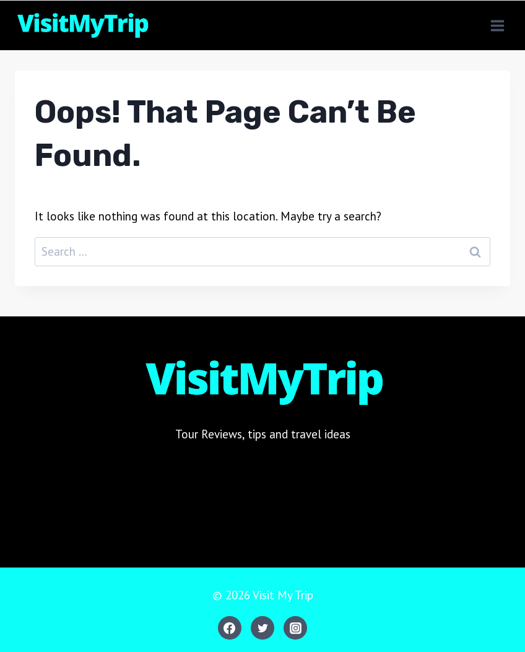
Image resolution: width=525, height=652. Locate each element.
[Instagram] (295, 628)
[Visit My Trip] (82, 25)
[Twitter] (262, 628)
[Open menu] (497, 25)
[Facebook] (229, 628)
